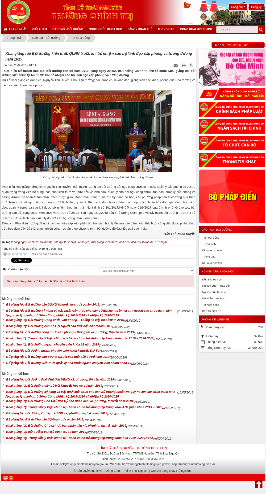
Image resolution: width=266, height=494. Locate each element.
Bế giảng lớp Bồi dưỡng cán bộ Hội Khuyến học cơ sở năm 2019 (52, 304)
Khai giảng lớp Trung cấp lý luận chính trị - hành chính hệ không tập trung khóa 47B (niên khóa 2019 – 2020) (84, 407)
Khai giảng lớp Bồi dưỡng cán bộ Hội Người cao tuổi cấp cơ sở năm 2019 (59, 326)
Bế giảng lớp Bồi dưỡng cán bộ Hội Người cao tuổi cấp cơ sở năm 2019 (57, 356)
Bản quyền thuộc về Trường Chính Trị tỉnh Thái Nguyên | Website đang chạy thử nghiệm (134, 470)
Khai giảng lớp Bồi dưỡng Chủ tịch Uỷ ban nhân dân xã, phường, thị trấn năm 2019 (66, 425)
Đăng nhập (238, 7)
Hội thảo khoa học (213, 298)
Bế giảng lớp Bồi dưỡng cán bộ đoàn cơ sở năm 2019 (44, 419)
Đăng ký (256, 7)
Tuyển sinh (209, 243)
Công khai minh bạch (196, 29)
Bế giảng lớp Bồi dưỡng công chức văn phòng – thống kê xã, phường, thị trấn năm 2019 (70, 332)
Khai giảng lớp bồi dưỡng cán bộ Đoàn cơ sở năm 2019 (46, 431)
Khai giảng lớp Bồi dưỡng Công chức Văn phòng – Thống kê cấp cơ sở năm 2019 (65, 320)
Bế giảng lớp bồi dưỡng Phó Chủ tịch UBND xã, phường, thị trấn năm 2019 (60, 379)
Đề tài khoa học (211, 279)
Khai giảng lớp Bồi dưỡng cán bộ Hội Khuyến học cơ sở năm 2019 (54, 385)
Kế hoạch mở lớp (212, 250)
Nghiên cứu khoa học (105, 29)
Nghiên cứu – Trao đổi (215, 285)
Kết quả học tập (212, 262)
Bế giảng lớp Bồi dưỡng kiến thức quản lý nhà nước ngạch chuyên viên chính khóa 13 (68, 363)
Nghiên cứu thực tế (214, 291)
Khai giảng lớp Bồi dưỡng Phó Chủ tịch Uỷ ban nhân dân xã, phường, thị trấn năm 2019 (69, 401)
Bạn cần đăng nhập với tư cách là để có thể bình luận (46, 281)
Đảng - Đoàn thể (140, 29)
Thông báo (166, 29)
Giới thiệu (39, 29)
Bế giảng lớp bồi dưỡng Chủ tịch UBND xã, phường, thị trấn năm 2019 (56, 413)
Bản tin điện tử (211, 310)
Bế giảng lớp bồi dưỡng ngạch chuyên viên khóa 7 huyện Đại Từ (53, 350)
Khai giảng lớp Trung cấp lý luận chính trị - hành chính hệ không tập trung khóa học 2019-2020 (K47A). (80, 438)
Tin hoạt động (210, 237)
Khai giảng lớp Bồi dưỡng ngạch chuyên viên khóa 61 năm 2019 (52, 344)
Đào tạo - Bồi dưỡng (67, 29)
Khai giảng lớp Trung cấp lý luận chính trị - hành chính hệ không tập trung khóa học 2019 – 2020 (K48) (80, 338)
